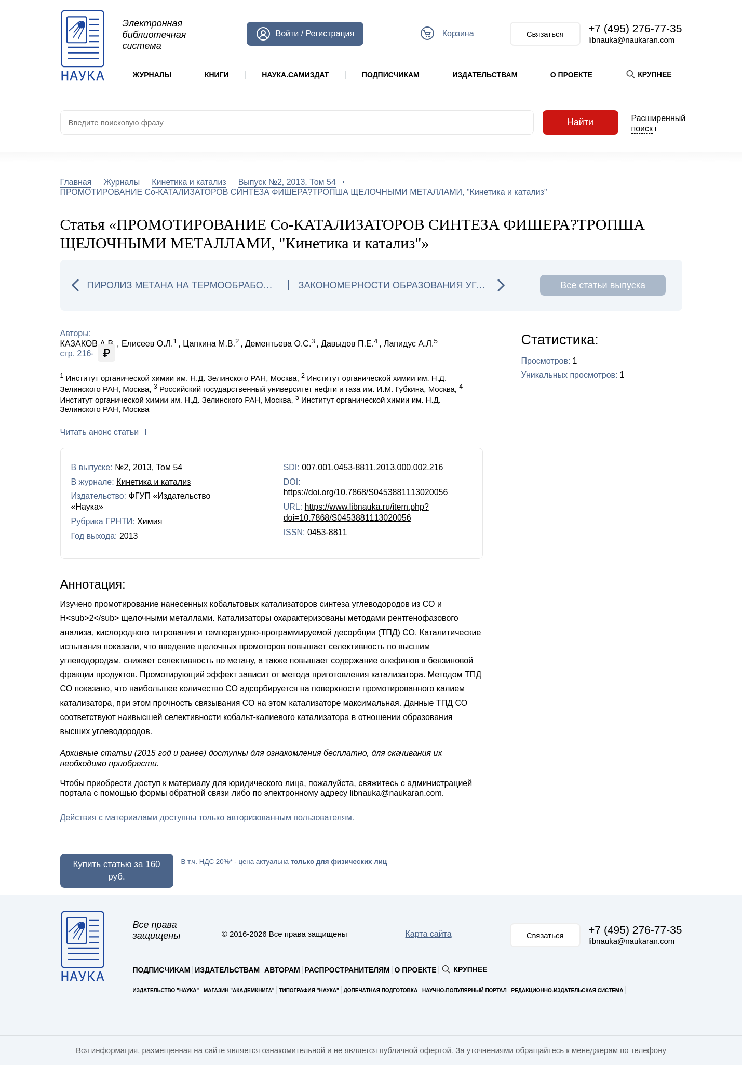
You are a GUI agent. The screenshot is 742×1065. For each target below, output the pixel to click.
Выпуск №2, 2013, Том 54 (287, 182)
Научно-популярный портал (464, 990)
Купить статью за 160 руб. (116, 870)
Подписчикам (391, 75)
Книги (217, 75)
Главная (76, 182)
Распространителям (347, 970)
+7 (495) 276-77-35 (635, 28)
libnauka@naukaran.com (631, 39)
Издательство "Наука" (166, 990)
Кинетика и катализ (189, 182)
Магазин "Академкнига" (239, 990)
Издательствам (484, 75)
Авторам (282, 970)
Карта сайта (428, 933)
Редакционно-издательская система (567, 990)
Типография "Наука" (309, 990)
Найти (580, 122)
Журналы (152, 75)
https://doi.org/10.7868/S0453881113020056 (366, 492)
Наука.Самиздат (295, 75)
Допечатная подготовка (381, 990)
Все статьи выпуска (602, 285)
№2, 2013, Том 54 (148, 467)
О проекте (571, 75)
